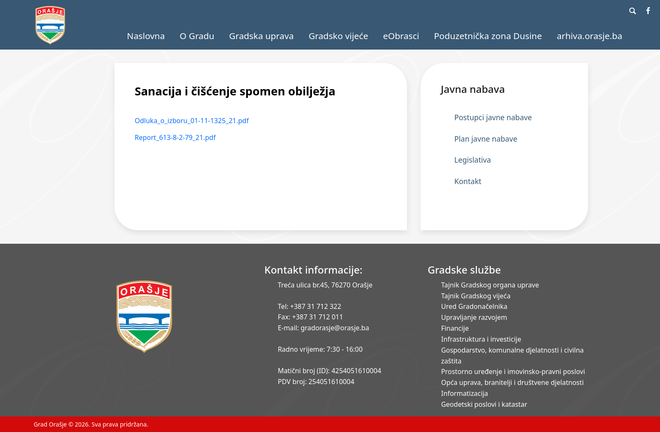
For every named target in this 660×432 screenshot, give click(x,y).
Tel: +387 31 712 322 (309, 306)
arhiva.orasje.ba (590, 36)
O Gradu (197, 36)
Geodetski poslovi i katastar (484, 404)
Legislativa (472, 160)
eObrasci (401, 36)
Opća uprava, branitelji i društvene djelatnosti (512, 382)
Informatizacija (464, 393)
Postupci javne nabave (493, 117)
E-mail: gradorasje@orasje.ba (323, 327)
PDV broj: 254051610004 (316, 381)
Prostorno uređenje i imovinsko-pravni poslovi (513, 371)
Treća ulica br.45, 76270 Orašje (325, 285)
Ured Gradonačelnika (474, 306)
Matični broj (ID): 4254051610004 (329, 370)
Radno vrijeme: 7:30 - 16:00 (320, 349)
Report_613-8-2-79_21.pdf (175, 137)
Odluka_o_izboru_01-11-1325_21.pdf (192, 120)
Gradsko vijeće (338, 36)
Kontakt (467, 181)
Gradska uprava (261, 36)
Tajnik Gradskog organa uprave (490, 285)
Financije (455, 328)
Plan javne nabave (485, 139)
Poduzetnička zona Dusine (488, 36)
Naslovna (146, 36)
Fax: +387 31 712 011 (310, 316)
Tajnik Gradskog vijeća (476, 295)
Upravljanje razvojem (474, 317)
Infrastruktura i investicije (481, 339)
